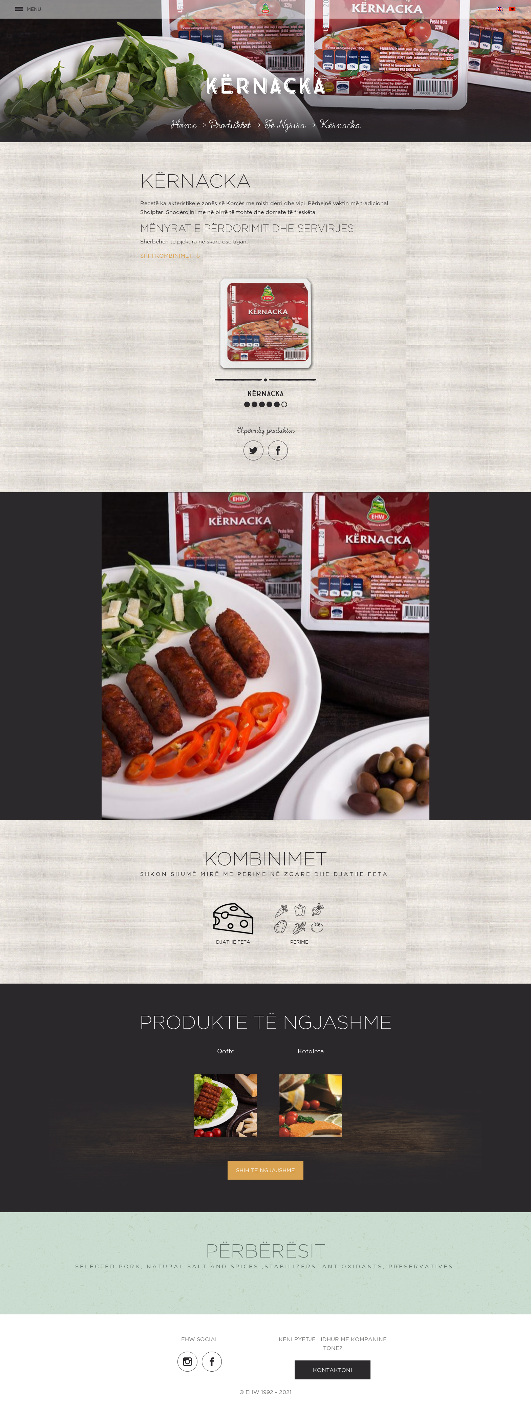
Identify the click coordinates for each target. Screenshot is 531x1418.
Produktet (230, 127)
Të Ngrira (285, 127)
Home (183, 127)
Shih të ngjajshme (265, 1170)
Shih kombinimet (166, 256)
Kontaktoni (332, 1370)
